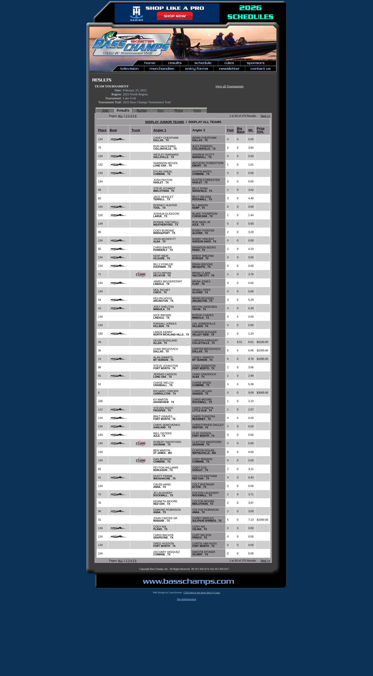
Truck (136, 130)
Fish (230, 130)
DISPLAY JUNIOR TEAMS (164, 122)
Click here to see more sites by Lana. (202, 592)
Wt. (250, 130)
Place (102, 130)
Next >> (265, 115)
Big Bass (240, 130)
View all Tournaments (229, 86)
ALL (120, 115)
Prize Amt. (261, 130)
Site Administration (186, 599)
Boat (113, 130)
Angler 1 (159, 130)
